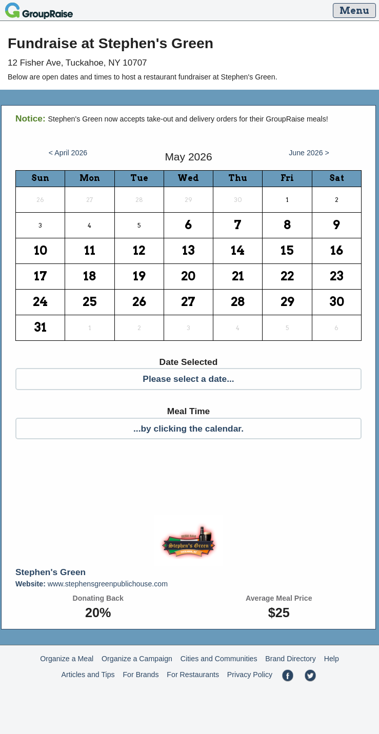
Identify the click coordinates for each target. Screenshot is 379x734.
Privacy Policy (249, 674)
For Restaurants (193, 674)
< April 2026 (68, 153)
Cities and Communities (219, 659)
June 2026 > (309, 153)
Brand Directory (290, 659)
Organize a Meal (66, 659)
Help (331, 659)
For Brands (140, 674)
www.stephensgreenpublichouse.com (91, 584)
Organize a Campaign (137, 659)
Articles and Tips (88, 674)
